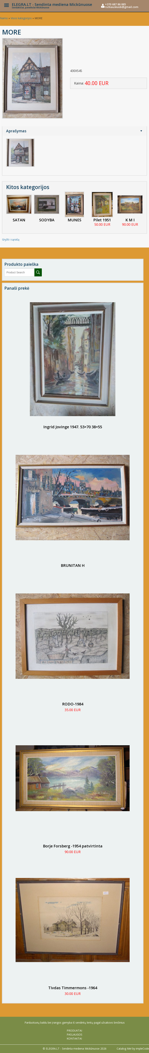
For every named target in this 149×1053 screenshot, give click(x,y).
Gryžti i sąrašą (10, 239)
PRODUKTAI (74, 1030)
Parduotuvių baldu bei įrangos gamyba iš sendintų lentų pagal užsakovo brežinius (75, 1022)
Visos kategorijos (21, 18)
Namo (4, 18)
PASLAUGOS (74, 1034)
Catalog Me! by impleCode (133, 1048)
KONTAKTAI (74, 1038)
